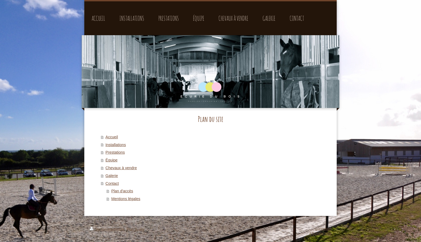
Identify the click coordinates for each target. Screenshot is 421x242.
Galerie (112, 176)
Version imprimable (107, 229)
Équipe (112, 160)
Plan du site (136, 229)
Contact (112, 183)
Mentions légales (125, 199)
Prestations (115, 152)
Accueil (112, 137)
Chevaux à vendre (121, 168)
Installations (116, 145)
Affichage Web (320, 233)
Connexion (323, 229)
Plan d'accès (122, 191)
